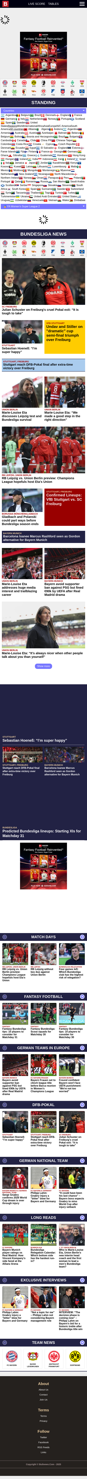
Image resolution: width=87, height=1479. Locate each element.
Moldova (16, 162)
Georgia (56, 143)
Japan (30, 155)
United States (67, 188)
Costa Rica (19, 136)
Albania (30, 121)
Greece (29, 147)
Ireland (68, 151)
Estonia (73, 140)
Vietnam (50, 192)
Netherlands (34, 111)
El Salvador (45, 140)
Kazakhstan (57, 155)
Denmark (48, 107)
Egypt (30, 140)
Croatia (34, 136)
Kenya (71, 155)
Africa (40, 118)
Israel (80, 151)
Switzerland (75, 181)
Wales (63, 192)
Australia (17, 125)
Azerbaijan (45, 125)
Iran (57, 151)
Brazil (35, 107)
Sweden (19, 114)
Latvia (27, 158)
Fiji (20, 143)
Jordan (42, 155)
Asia (46, 118)
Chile (31, 132)
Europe (53, 118)
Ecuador (18, 140)
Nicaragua (42, 166)
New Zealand (24, 166)
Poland (75, 170)
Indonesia (45, 151)
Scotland (77, 111)
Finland (30, 143)
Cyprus (47, 136)
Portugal (63, 111)
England (63, 107)
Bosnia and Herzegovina (38, 128)
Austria (31, 125)
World (20, 118)
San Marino (57, 173)
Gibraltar (15, 147)
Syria (6, 185)
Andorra (56, 121)
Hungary (8, 151)
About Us (43, 1382)
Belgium (23, 107)
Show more (43, 658)
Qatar (15, 173)
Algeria (43, 121)
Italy (20, 111)
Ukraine (22, 188)
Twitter (43, 1429)
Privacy (43, 1413)
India (33, 151)
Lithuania (40, 158)
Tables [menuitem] (53, 3)
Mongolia (30, 162)
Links (43, 1444)
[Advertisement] (43, 51)
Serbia (21, 177)
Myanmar (63, 162)
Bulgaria (72, 128)
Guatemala (44, 147)
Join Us (43, 1391)
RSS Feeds (44, 1439)
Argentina (8, 107)
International (30, 118)
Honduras (60, 147)
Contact (43, 1386)
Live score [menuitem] (36, 3)
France (76, 107)
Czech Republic (65, 136)
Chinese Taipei (62, 132)
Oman (38, 170)
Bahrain (60, 125)
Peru (64, 170)
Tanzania (18, 185)
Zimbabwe (77, 192)
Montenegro (47, 162)
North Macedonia (62, 166)
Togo (45, 185)
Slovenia (64, 177)
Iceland (21, 151)
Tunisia (56, 185)
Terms (43, 1408)
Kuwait (15, 158)
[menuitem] (7, 4)
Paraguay (51, 170)
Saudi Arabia (75, 173)
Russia (42, 173)
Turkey (69, 185)
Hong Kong (76, 147)
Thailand (33, 185)
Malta (71, 158)
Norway (49, 111)
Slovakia (50, 177)
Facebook (43, 1434)
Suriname (44, 181)
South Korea (16, 181)
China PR (43, 132)
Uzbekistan (18, 192)
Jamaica (17, 155)
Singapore (35, 177)
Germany (8, 111)
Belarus (73, 125)
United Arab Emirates (43, 188)
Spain (6, 114)
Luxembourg (57, 158)
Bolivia (16, 128)
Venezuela (35, 192)
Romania (28, 173)
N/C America (64, 118)
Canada (19, 132)
